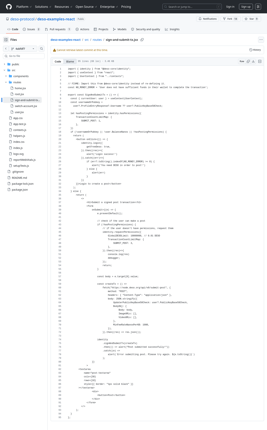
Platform (24, 7)
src (99, 40)
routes (109, 40)
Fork (230, 19)
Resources (64, 7)
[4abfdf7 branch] (29, 49)
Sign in (230, 6)
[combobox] (31, 56)
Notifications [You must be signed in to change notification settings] (208, 18)
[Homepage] (9, 7)
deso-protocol (22, 19)
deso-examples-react (56, 19)
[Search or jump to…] (192, 6)
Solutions (43, 7)
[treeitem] (28, 100)
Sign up (245, 6)
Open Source (86, 7)
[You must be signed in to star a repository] (251, 19)
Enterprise (109, 7)
